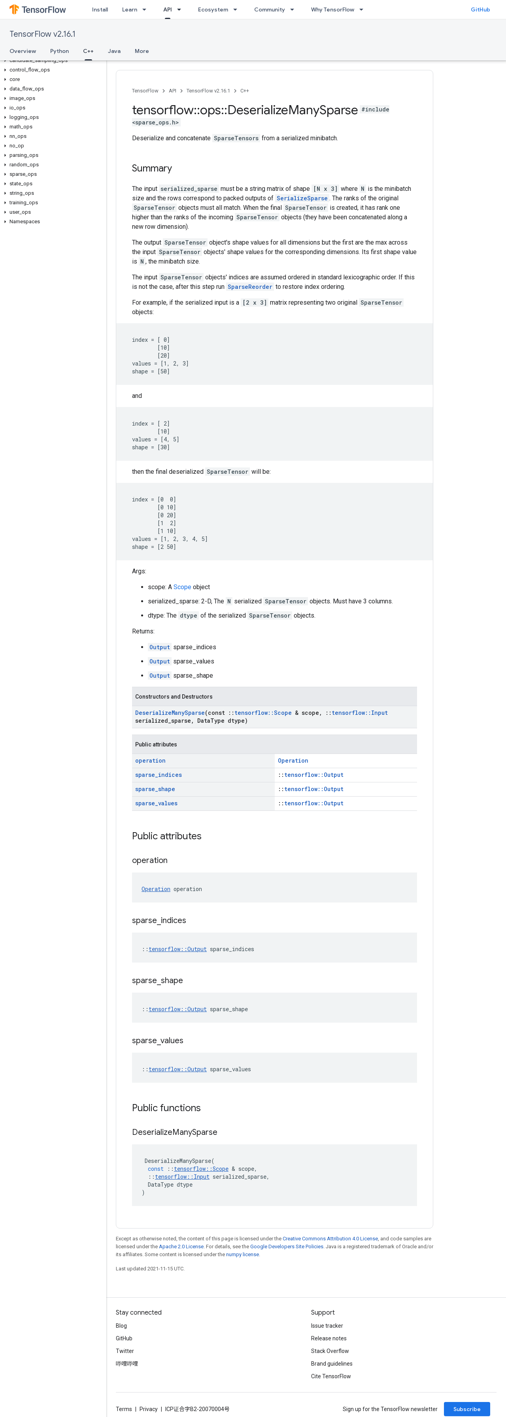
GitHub (480, 9)
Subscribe (467, 1409)
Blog (121, 1326)
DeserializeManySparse (170, 712)
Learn (129, 9)
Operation (293, 760)
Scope (182, 587)
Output (159, 647)
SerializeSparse (302, 198)
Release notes (329, 1338)
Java (114, 51)
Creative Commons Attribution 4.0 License (330, 1239)
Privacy (149, 1409)
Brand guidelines (332, 1363)
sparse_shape (155, 789)
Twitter (125, 1351)
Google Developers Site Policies (286, 1246)
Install (100, 9)
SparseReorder (250, 286)
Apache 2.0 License (181, 1246)
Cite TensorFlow (331, 1376)
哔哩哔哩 (127, 1363)
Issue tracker (327, 1326)
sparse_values (156, 803)
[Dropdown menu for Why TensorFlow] (363, 9)
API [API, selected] (167, 9)
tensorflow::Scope (263, 712)
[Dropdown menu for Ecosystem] (237, 9)
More (142, 51)
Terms (124, 1409)
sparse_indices (158, 774)
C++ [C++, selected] (88, 51)
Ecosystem (213, 9)
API (172, 91)
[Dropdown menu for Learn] (146, 9)
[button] (51, 60)
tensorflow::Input (360, 712)
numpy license (242, 1254)
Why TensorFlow (332, 9)
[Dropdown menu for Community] (294, 9)
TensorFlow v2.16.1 (42, 34)
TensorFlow (145, 91)
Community (269, 9)
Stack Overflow (330, 1351)
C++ (244, 91)
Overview (22, 51)
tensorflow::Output (314, 774)
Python (59, 51)
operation (150, 760)
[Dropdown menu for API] (181, 9)
